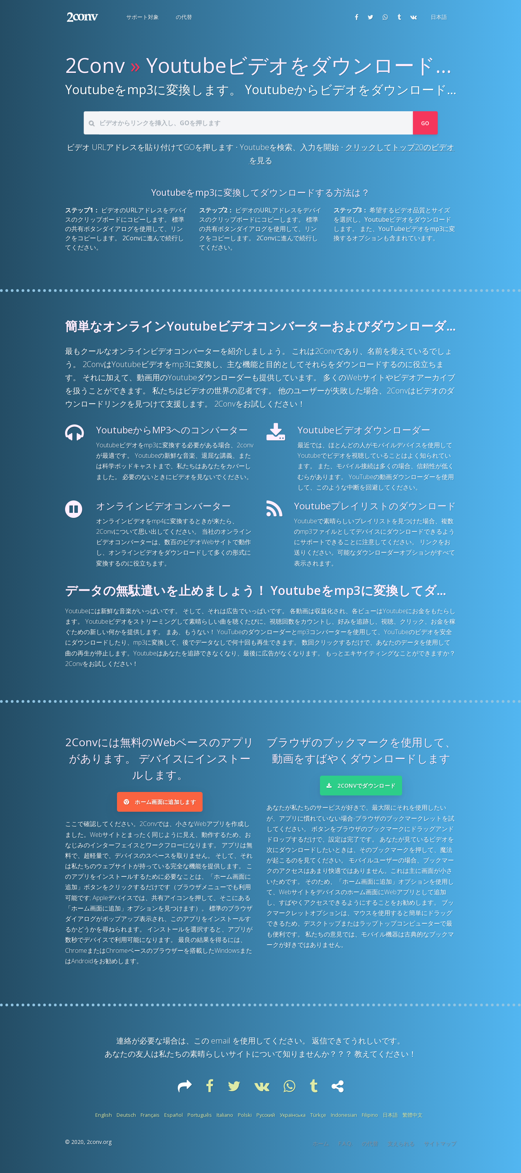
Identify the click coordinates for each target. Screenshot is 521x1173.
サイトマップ (440, 1148)
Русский (265, 1120)
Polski (245, 1120)
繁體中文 (412, 1120)
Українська (293, 1120)
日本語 (390, 1120)
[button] (142, 17)
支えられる (400, 1148)
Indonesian (344, 1120)
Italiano (225, 1120)
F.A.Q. (345, 1148)
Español (173, 1120)
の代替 (370, 1148)
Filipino (370, 1120)
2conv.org (99, 1147)
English (103, 1120)
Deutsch (126, 1120)
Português (199, 1120)
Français (150, 1120)
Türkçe (318, 1120)
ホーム (321, 1148)
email (220, 1046)
